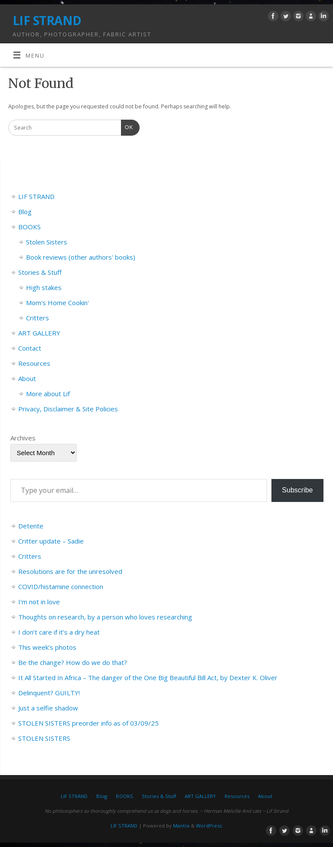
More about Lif (48, 393)
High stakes (44, 287)
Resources (34, 363)
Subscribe (297, 490)
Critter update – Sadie (51, 541)
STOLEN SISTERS (44, 738)
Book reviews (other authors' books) (80, 257)
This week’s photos (47, 647)
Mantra (181, 825)
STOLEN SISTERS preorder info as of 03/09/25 (88, 723)
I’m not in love (39, 601)
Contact (29, 348)
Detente (30, 525)
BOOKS (29, 226)
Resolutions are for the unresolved (70, 571)
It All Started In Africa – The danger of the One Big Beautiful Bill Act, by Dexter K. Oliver (148, 677)
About (27, 378)
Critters (37, 317)
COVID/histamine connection (60, 586)
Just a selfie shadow (48, 708)
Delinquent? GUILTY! (49, 692)
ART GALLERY (39, 333)
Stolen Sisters (46, 242)
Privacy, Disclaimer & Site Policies (68, 408)
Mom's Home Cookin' (57, 302)
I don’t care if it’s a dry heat (59, 632)
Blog (25, 211)
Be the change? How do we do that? (72, 662)
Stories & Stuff (40, 272)
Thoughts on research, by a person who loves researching (105, 616)
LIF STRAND (47, 20)
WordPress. (209, 825)
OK (127, 126)
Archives (23, 437)
